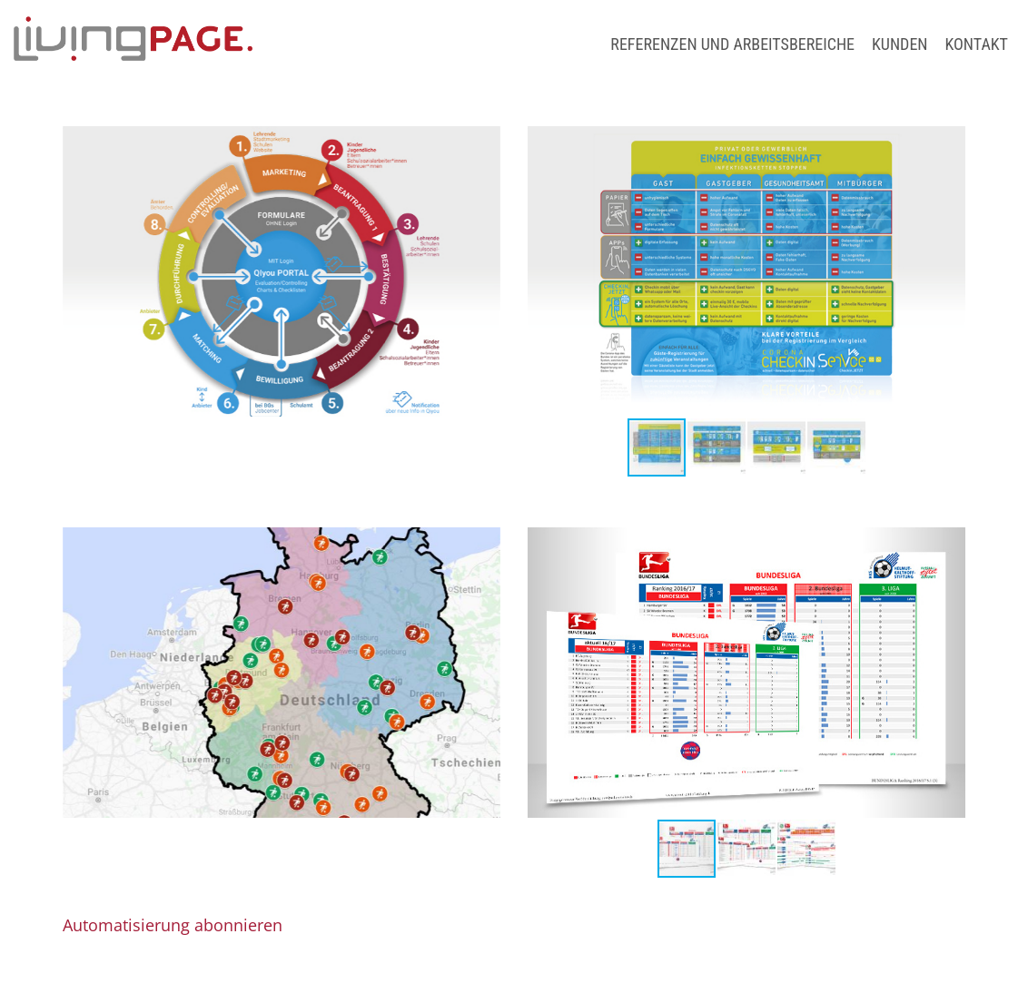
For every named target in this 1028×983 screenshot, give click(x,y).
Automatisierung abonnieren (172, 925)
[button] (543, 271)
